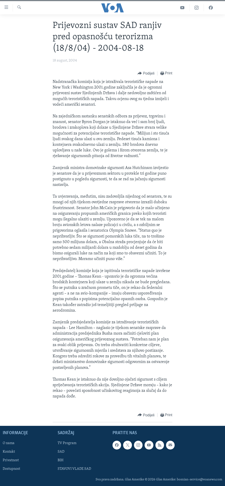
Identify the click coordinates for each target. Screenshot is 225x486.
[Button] (146, 74)
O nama (8, 443)
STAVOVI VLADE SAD (74, 469)
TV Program (67, 443)
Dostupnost (11, 469)
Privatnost (11, 460)
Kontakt (9, 452)
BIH (60, 460)
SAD (61, 452)
